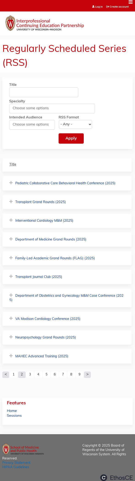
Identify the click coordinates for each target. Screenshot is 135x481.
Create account (119, 7)
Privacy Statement (16, 463)
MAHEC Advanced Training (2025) (41, 356)
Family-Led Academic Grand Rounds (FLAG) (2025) (55, 258)
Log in (99, 7)
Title (13, 85)
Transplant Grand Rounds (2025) (40, 202)
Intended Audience (25, 117)
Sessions (14, 416)
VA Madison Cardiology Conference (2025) (48, 319)
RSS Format (69, 117)
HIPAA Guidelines (15, 467)
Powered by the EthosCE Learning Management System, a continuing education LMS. (116, 477)
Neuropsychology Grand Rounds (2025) (45, 337)
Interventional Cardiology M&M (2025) (44, 221)
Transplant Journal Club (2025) (38, 277)
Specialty (17, 101)
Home (12, 411)
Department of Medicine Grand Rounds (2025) (50, 239)
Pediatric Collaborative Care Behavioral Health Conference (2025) (65, 183)
